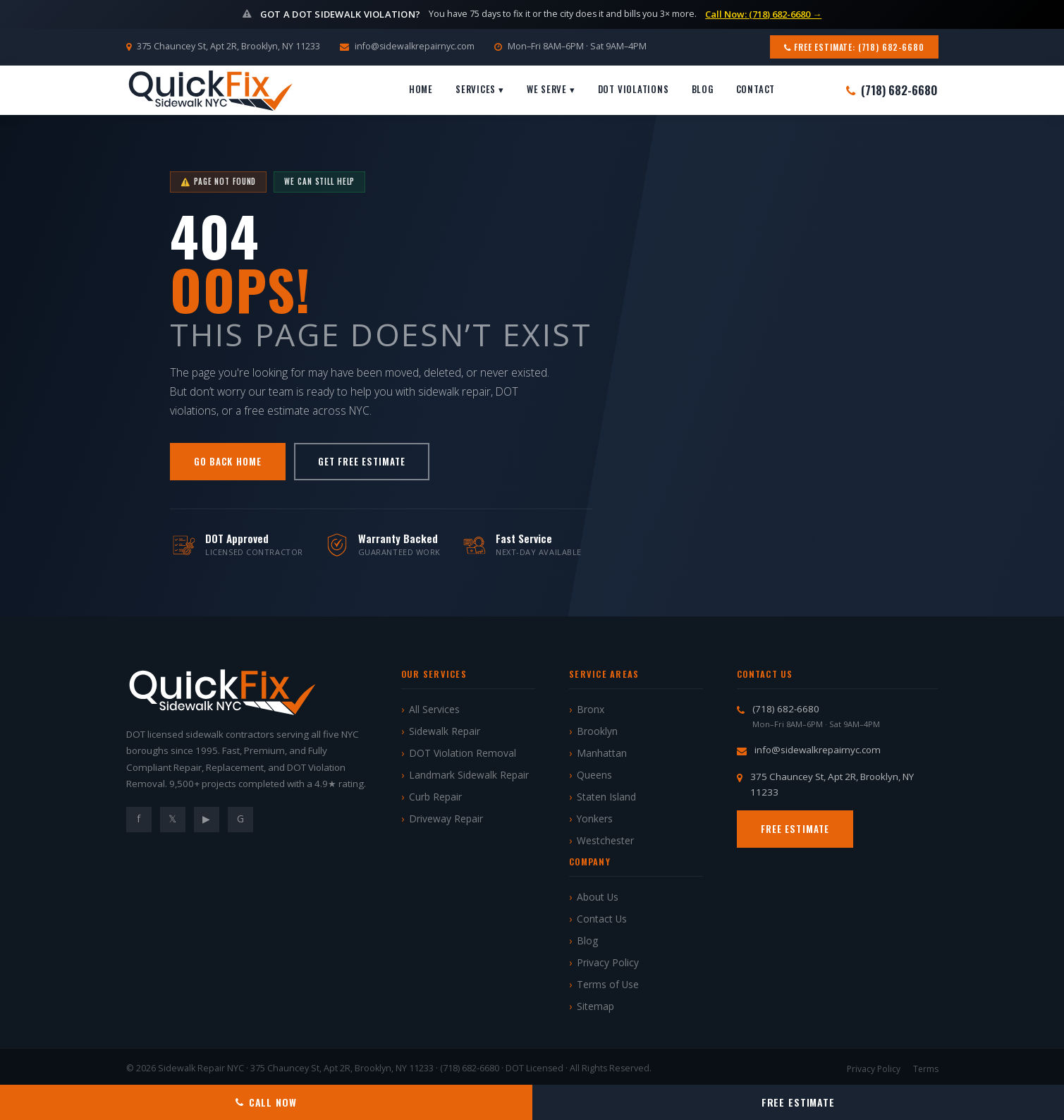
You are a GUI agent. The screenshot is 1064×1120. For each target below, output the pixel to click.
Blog (703, 89)
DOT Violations (633, 89)
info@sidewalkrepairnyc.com (415, 46)
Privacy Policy (608, 962)
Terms (925, 1069)
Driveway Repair (446, 818)
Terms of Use (608, 984)
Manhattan (602, 753)
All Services (434, 709)
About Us (597, 896)
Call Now (266, 1102)
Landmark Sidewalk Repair (469, 774)
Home (421, 89)
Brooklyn (597, 731)
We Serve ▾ (551, 89)
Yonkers (595, 818)
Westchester (605, 840)
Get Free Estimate (362, 461)
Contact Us (602, 918)
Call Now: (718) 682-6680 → (763, 14)
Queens (594, 774)
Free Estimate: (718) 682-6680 (854, 47)
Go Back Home (227, 461)
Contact (755, 89)
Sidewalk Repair (444, 731)
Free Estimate (795, 829)
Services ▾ (479, 89)
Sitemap (595, 1006)
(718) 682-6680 (892, 89)
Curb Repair (435, 796)
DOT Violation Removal (462, 753)
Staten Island (606, 796)
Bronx (590, 709)
